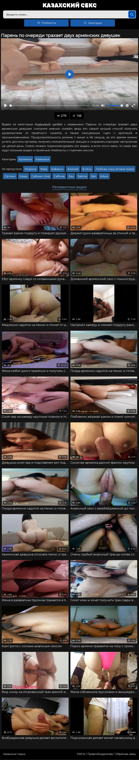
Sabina (82, 177)
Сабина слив (40, 177)
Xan (93, 177)
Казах (23, 177)
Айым (104, 177)
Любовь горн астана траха (115, 169)
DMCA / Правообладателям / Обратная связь (106, 754)
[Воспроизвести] (6, 106)
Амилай (72, 169)
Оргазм (9, 177)
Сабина (59, 177)
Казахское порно (14, 754)
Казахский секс (70, 5)
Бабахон (57, 169)
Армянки (25, 160)
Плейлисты (46, 23)
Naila (43, 169)
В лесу (87, 169)
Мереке (30, 169)
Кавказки (42, 160)
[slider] (49, 106)
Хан (71, 177)
